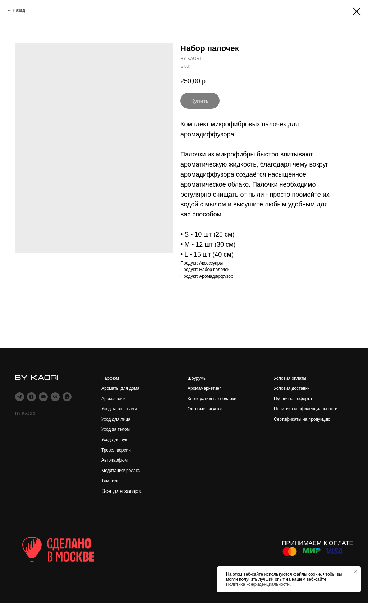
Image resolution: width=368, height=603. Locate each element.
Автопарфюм (114, 460)
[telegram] (19, 396)
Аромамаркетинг (204, 388)
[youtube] (43, 396)
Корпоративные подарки (212, 398)
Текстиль (110, 480)
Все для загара (121, 491)
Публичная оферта (293, 398)
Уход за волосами (119, 408)
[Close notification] (355, 571)
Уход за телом (115, 429)
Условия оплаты (290, 378)
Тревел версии (116, 450)
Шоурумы (197, 378)
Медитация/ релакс (120, 470)
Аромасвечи (113, 398)
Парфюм (110, 378)
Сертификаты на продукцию (302, 419)
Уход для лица (115, 419)
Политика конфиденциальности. (258, 584)
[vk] (55, 396)
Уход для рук (114, 439)
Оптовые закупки (205, 408)
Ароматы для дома (120, 388)
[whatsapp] (67, 396)
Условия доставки (292, 388)
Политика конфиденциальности (305, 408)
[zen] (31, 396)
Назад (19, 10)
